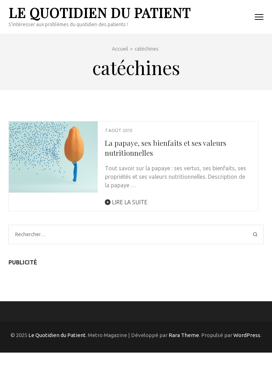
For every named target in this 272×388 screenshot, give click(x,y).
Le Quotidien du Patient (99, 13)
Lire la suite (126, 202)
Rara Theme (184, 335)
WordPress (246, 335)
